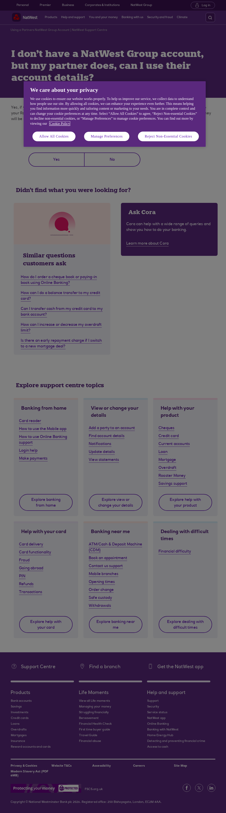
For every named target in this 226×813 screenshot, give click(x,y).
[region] (115, 114)
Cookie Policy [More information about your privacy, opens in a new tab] (60, 123)
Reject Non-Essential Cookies (168, 136)
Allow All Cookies (54, 136)
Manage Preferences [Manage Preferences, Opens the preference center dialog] (107, 136)
